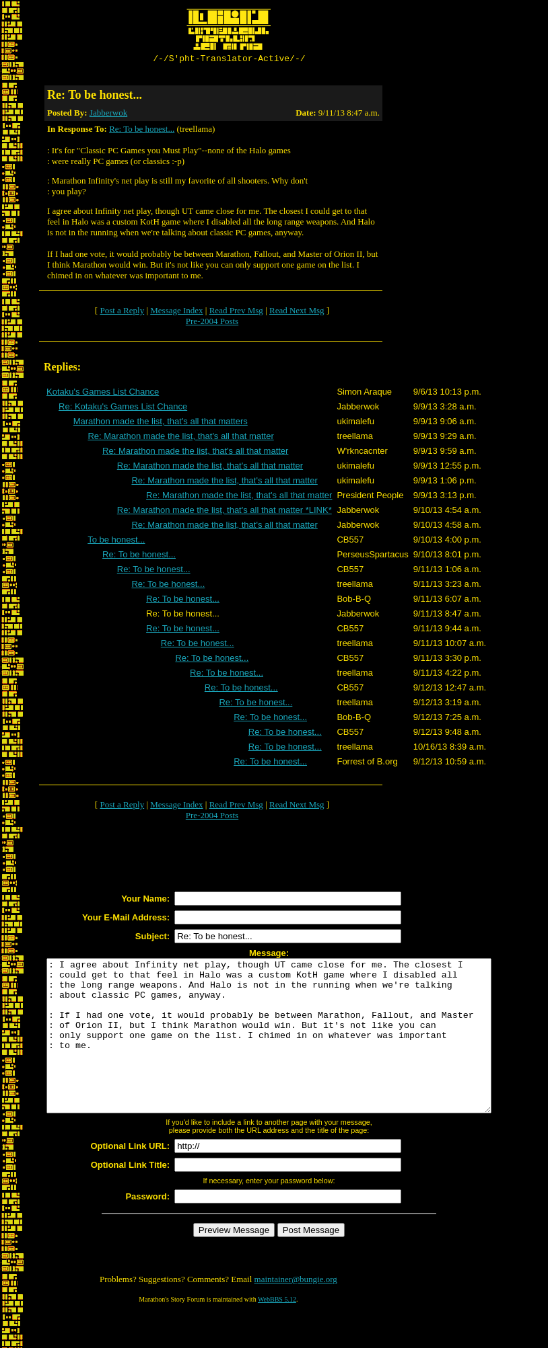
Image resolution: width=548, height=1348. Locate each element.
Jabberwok (108, 115)
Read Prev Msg (236, 312)
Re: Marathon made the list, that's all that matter (180, 438)
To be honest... (116, 542)
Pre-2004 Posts (212, 323)
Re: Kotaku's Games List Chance (123, 408)
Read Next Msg (296, 312)
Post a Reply (122, 312)
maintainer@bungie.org (295, 1311)
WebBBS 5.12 (277, 1331)
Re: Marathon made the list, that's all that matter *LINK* (224, 512)
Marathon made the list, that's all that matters (160, 423)
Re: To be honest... (141, 131)
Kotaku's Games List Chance (102, 394)
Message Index (176, 312)
